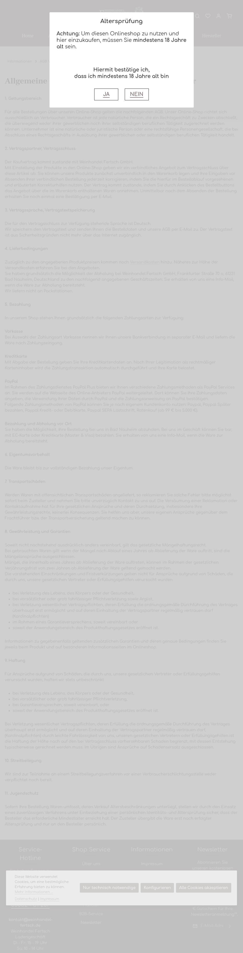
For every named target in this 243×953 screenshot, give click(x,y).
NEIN (136, 94)
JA (106, 94)
